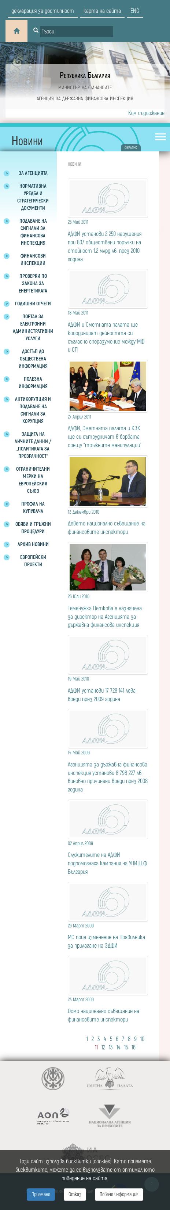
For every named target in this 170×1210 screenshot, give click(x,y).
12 (103, 1047)
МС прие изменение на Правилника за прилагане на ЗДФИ (108, 936)
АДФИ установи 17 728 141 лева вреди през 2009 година (108, 689)
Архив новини (33, 544)
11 (96, 1047)
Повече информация (119, 1194)
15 (126, 1047)
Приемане (41, 1194)
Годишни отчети (33, 304)
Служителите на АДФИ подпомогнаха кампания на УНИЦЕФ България (108, 857)
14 (119, 1047)
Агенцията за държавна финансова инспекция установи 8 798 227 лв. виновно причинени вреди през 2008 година (108, 770)
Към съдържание (146, 113)
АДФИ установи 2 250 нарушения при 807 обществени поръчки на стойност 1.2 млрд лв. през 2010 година (108, 240)
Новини (74, 164)
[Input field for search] (76, 31)
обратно (131, 148)
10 (142, 1039)
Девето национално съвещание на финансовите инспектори (108, 522)
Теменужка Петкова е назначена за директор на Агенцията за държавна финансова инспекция (108, 610)
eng (134, 11)
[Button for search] (36, 30)
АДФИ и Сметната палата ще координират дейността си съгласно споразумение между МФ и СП (108, 331)
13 (111, 1047)
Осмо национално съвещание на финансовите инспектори (108, 1009)
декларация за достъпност (42, 11)
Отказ (75, 1194)
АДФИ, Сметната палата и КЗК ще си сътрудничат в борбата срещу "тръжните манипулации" (108, 431)
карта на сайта (102, 11)
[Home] (16, 31)
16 (134, 1047)
